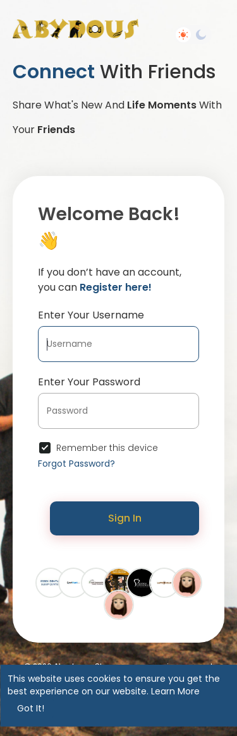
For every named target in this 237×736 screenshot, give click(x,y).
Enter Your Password (89, 382)
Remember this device (107, 447)
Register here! (116, 287)
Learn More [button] (175, 691)
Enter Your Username (91, 315)
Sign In (125, 518)
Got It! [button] (30, 708)
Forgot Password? (76, 463)
